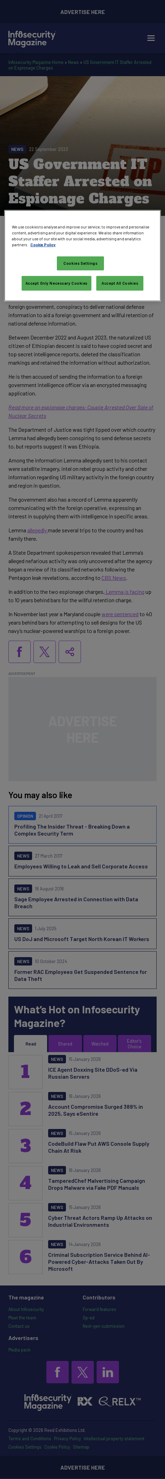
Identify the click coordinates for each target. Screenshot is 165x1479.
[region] (82, 255)
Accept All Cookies (120, 283)
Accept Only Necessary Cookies (56, 283)
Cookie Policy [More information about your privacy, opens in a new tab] (43, 244)
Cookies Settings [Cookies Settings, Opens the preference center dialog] (80, 263)
